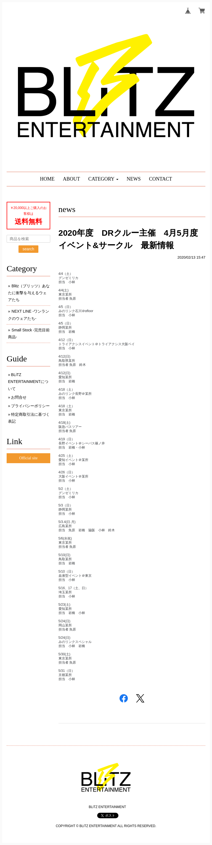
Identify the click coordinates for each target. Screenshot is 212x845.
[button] (103, 179)
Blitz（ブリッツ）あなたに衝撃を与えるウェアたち (29, 293)
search (28, 249)
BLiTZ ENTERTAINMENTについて (28, 381)
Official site (28, 458)
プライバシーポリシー (30, 406)
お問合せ (18, 397)
